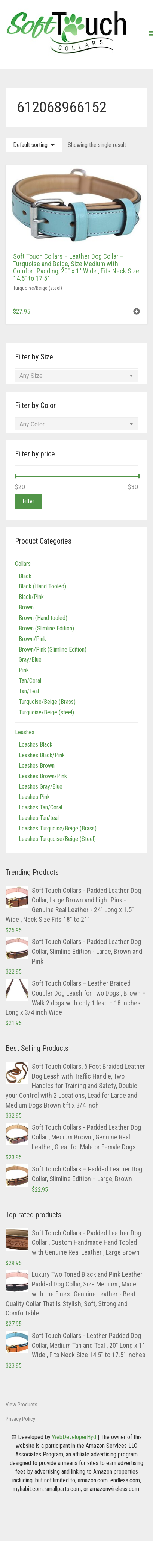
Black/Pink (31, 596)
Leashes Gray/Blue (40, 786)
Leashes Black (35, 744)
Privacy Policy (20, 1418)
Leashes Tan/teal (39, 817)
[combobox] (76, 376)
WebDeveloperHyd (74, 1437)
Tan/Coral (30, 680)
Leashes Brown (37, 765)
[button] (136, 312)
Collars (23, 563)
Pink (24, 670)
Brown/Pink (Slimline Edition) (52, 649)
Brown (26, 607)
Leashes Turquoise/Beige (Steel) (57, 838)
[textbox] (76, 376)
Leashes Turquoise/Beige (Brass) (58, 828)
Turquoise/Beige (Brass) (47, 701)
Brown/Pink (32, 638)
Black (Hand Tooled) (42, 586)
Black (25, 576)
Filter (28, 501)
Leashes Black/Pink (42, 755)
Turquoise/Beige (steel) (37, 288)
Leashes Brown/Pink (43, 776)
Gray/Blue (30, 659)
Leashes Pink (34, 796)
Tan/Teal (29, 691)
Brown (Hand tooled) (43, 617)
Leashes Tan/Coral (40, 807)
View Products (21, 1404)
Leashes (24, 732)
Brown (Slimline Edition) (46, 628)
